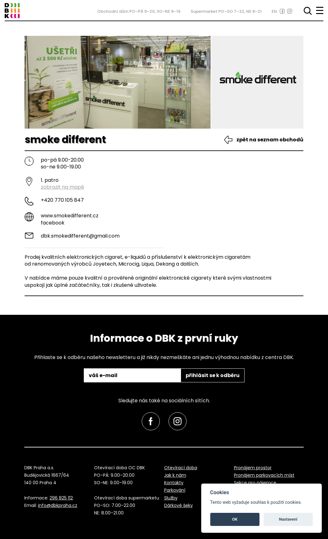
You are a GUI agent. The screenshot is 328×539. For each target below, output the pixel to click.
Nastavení (288, 519)
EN (274, 11)
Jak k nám (175, 475)
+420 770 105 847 (62, 200)
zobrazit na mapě (62, 187)
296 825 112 (61, 498)
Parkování (174, 490)
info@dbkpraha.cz (57, 505)
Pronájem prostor (253, 468)
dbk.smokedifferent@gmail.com (80, 235)
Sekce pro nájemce (255, 483)
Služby (171, 498)
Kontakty (173, 483)
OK (234, 519)
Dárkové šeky (178, 505)
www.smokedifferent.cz (69, 215)
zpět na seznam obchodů (269, 139)
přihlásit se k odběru (213, 375)
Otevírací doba (180, 468)
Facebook (52, 222)
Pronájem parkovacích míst (264, 475)
